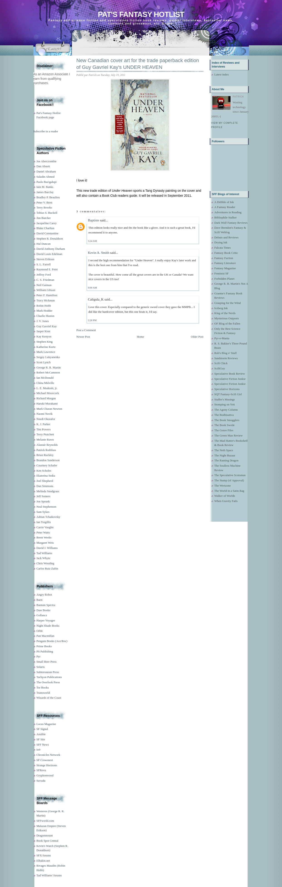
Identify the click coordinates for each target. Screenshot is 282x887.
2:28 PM (92, 320)
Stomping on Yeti (224, 404)
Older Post (197, 336)
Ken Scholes (44, 470)
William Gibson (46, 290)
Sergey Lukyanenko (48, 357)
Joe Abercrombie (46, 161)
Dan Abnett (43, 166)
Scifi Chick (221, 363)
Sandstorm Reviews (226, 358)
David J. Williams (47, 548)
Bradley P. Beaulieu (48, 197)
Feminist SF (221, 273)
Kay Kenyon (44, 336)
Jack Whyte (43, 558)
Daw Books (43, 610)
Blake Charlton (45, 228)
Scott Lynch (44, 362)
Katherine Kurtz (46, 347)
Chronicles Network (48, 754)
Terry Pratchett (45, 434)
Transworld (43, 692)
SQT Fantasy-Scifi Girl (228, 394)
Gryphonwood (45, 775)
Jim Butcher (44, 218)
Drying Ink (220, 242)
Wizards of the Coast (49, 697)
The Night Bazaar (224, 455)
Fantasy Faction (223, 258)
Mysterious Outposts (226, 318)
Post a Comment (86, 330)
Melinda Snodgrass (48, 491)
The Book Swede (224, 425)
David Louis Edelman (49, 254)
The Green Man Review (228, 435)
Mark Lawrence (46, 352)
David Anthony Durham (51, 248)
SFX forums (44, 855)
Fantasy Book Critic (226, 252)
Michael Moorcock (48, 393)
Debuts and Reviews (226, 237)
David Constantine (48, 233)
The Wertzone (222, 485)
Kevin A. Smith (98, 252)
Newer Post (83, 336)
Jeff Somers (44, 496)
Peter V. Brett (44, 202)
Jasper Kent (43, 331)
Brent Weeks (44, 537)
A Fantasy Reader (224, 207)
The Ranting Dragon (226, 460)
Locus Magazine (46, 724)
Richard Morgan (46, 398)
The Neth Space (223, 450)
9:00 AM (92, 287)
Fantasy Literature (225, 263)
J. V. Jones (43, 321)
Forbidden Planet (224, 278)
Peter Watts (43, 532)
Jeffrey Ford (44, 274)
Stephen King (45, 341)
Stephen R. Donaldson (50, 238)
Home (140, 336)
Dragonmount (45, 835)
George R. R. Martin (49, 367)
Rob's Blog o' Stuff (225, 353)
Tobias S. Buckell (47, 212)
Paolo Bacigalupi (47, 182)
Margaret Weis (45, 542)
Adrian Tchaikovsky (48, 517)
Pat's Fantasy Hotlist (141, 14)
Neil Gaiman (44, 285)
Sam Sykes (43, 512)
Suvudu (41, 780)
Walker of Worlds (224, 495)
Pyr (39, 656)
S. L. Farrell (44, 264)
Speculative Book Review (229, 373)
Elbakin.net (43, 860)
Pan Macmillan (45, 635)
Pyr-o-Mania (221, 338)
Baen (40, 599)
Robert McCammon (48, 372)
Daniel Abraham (46, 171)
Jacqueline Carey (47, 223)
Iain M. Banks (45, 187)
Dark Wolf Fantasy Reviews (231, 222)
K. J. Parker (43, 424)
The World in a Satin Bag (229, 490)
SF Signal (42, 729)
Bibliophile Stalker (225, 217)
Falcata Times (222, 247)
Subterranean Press (48, 672)
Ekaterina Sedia (46, 475)
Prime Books (44, 646)
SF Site (41, 739)
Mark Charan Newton (49, 408)
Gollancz (42, 615)
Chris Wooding (45, 563)
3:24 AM (92, 241)
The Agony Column (226, 409)
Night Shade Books (48, 625)
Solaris (41, 667)
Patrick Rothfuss (46, 450)
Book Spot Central (48, 840)
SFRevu (41, 770)
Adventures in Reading (228, 212)
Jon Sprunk (43, 501)
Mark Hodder (44, 310)
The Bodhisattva (224, 415)
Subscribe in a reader (45, 131)
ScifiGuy (219, 368)
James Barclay (45, 192)
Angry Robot (44, 594)
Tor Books (43, 687)
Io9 (38, 749)
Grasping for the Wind (227, 303)
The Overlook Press (48, 682)
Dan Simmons (45, 486)
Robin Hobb (44, 305)
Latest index (221, 74)
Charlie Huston (45, 315)
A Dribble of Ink (224, 202)
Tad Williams (44, 553)
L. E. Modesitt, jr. (47, 388)
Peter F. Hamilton (47, 295)
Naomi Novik (45, 413)
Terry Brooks (44, 207)
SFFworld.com (45, 820)
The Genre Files (223, 430)
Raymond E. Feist (47, 269)
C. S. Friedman (45, 279)
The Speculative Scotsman (230, 475)
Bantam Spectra (46, 605)
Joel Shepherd (45, 480)
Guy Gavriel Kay (47, 326)
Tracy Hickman (46, 300)
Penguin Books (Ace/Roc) (52, 641)
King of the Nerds (225, 313)
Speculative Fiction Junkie (230, 378)
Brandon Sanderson (48, 460)
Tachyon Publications (49, 677)
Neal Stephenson (46, 506)
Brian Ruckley (45, 455)
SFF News (43, 744)
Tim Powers (44, 429)
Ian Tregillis (44, 522)
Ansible (41, 734)
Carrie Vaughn (45, 527)
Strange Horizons (47, 765)
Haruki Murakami (47, 403)
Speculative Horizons (227, 389)
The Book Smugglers (227, 420)
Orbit (40, 631)
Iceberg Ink (221, 308)
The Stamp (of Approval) (229, 480)
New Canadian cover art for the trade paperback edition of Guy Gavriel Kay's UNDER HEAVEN (137, 64)
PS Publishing (45, 651)
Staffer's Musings (224, 399)
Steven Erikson (45, 259)
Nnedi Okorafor (46, 419)
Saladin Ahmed (46, 176)
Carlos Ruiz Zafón (47, 568)
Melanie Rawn (45, 439)
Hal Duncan (44, 243)
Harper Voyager (46, 620)
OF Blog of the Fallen (227, 323)
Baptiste (93, 220)
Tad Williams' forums (49, 875)
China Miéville (45, 383)
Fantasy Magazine (225, 268)
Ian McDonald (45, 377)
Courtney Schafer (47, 465)
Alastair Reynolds (47, 444)
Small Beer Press (47, 661)
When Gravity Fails (226, 501)
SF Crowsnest (45, 760)
